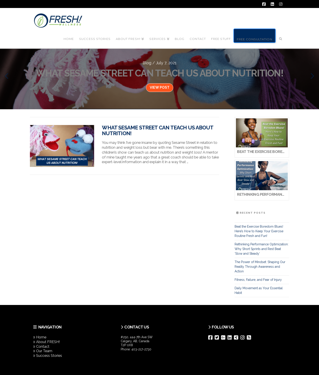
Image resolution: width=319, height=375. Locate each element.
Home (39, 337)
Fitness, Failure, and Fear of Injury (258, 279)
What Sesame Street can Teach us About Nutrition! (157, 131)
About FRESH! (46, 342)
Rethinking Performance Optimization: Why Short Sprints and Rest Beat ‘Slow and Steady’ (261, 248)
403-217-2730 (141, 349)
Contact (41, 346)
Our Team (42, 351)
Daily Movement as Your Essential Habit (259, 290)
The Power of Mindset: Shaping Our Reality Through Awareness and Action (260, 266)
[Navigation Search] (281, 35)
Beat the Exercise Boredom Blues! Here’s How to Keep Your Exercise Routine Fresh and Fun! (259, 231)
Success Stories (47, 356)
